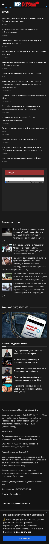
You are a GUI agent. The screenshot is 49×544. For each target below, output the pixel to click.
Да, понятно (24, 538)
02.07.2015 (6, 153)
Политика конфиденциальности (16, 503)
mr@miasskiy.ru (14, 494)
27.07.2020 (6, 68)
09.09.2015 (6, 123)
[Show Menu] (3, 4)
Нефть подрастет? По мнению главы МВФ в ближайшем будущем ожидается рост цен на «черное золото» (21, 84)
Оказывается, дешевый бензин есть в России (21, 73)
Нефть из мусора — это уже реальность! (19, 139)
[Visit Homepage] (26, 3)
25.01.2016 (6, 90)
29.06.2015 (6, 161)
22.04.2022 (6, 24)
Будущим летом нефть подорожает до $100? (21, 158)
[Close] (46, 512)
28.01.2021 (6, 46)
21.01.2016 (6, 101)
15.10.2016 (6, 76)
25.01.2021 (6, 57)
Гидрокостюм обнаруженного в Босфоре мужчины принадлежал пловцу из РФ (28, 389)
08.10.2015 (6, 112)
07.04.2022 (6, 35)
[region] (24, 527)
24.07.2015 (6, 134)
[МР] (24, 325)
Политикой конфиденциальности (17, 532)
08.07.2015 (6, 142)
